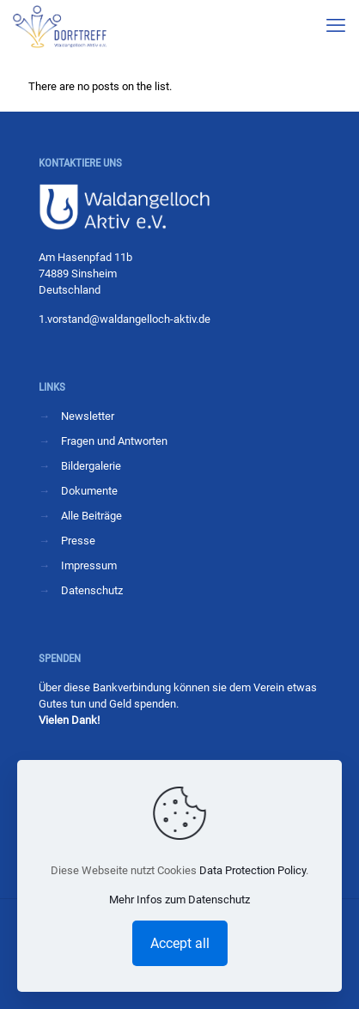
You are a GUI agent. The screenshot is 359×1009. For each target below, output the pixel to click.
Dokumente (89, 490)
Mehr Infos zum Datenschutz (179, 899)
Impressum (89, 565)
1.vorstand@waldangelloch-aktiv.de (124, 319)
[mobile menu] (335, 25)
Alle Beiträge (91, 515)
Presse (78, 540)
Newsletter (87, 416)
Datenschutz (92, 590)
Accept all (180, 943)
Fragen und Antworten (114, 441)
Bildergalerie (91, 465)
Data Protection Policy (252, 870)
